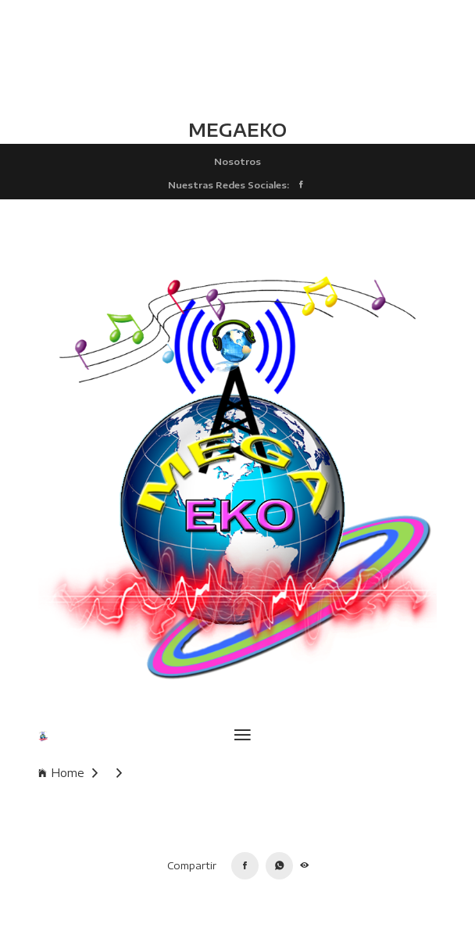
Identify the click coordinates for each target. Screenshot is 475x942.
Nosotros (237, 161)
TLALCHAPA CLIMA (237, 58)
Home (68, 772)
